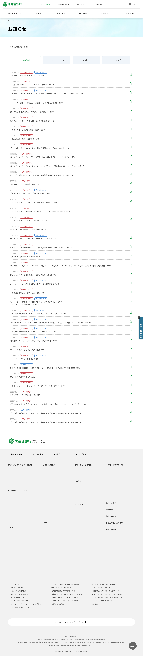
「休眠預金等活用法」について (20, 607)
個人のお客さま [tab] (17, 454)
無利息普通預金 (50, 475)
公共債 (47, 501)
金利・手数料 (111, 503)
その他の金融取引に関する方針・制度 (63, 591)
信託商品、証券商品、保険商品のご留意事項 (65, 584)
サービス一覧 (14, 506)
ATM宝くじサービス (114, 469)
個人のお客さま (46, 4)
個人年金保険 (49, 535)
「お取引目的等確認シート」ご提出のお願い (65, 601)
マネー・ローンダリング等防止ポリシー (64, 597)
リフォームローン (15, 544)
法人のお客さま (63, 4)
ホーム (10, 21)
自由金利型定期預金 (51, 486)
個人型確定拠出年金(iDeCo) (53, 507)
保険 (45, 522)
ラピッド (12, 560)
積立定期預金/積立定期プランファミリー (57, 489)
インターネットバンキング (18, 490)
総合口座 (48, 472)
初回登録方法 (14, 500)
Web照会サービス (15, 521)
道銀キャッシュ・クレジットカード (119, 496)
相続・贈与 (79, 529)
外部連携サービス (113, 478)
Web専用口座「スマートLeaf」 (19, 475)
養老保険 (48, 548)
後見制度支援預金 (50, 478)
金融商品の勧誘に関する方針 (20, 601)
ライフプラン (80, 504)
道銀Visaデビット (15, 484)
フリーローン (14, 550)
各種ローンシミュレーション (18, 566)
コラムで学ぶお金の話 (114, 523)
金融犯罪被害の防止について (60, 604)
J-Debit (110, 493)
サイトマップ (15, 584)
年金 (109, 490)
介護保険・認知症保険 (52, 529)
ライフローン (14, 547)
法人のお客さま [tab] (38, 454)
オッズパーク (112, 484)
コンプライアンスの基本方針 (20, 594)
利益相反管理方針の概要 (18, 591)
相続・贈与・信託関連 (83, 465)
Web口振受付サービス (114, 475)
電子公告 (95, 604)
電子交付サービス (15, 509)
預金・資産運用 (49, 465)
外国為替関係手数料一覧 (83, 498)
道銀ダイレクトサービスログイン (17, 495)
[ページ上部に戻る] (133, 646)
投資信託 (48, 498)
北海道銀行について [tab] (60, 454)
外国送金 (79, 485)
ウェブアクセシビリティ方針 (101, 588)
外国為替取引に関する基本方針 (61, 588)
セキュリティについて (16, 518)
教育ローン (13, 541)
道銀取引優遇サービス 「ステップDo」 (22, 478)
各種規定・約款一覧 (16, 572)
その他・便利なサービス (115, 465)
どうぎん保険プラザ (51, 557)
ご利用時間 (13, 502)
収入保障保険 (49, 532)
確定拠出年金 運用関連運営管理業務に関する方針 (67, 594)
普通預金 (48, 469)
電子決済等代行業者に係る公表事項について (106, 584)
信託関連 (79, 475)
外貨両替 (79, 491)
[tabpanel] (71, 517)
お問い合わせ (111, 530)
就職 (77, 511)
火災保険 (13, 534)
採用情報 (99, 4)
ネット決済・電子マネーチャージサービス (121, 472)
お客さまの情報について (18, 597)
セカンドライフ (81, 526)
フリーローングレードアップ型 (20, 553)
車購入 (78, 514)
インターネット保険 (51, 554)
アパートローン (14, 556)
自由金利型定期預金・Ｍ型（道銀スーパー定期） (58, 482)
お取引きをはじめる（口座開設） (20, 465)
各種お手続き (111, 516)
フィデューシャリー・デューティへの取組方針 (26, 604)
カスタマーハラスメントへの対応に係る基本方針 (108, 597)
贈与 (77, 472)
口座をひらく (14, 469)
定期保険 (48, 538)
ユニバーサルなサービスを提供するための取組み (107, 594)
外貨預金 (48, 504)
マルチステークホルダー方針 (102, 601)
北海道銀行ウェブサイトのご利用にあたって (106, 591)
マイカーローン (14, 538)
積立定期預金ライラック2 (53, 492)
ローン (10, 527)
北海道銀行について (82, 4)
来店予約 (109, 509)
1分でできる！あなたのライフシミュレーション (58, 512)
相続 (77, 469)
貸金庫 (110, 487)
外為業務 (78, 481)
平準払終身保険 (50, 544)
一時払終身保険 (50, 541)
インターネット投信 (16, 512)
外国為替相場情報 (81, 494)
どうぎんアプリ (14, 472)
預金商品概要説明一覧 (52, 495)
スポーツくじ (112, 481)
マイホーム (79, 523)
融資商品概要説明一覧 (16, 569)
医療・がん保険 (50, 526)
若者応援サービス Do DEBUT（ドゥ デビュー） (24, 481)
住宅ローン (13, 531)
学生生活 (79, 508)
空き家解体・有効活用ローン (18, 563)
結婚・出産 (79, 517)
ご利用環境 (13, 515)
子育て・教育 (80, 520)
